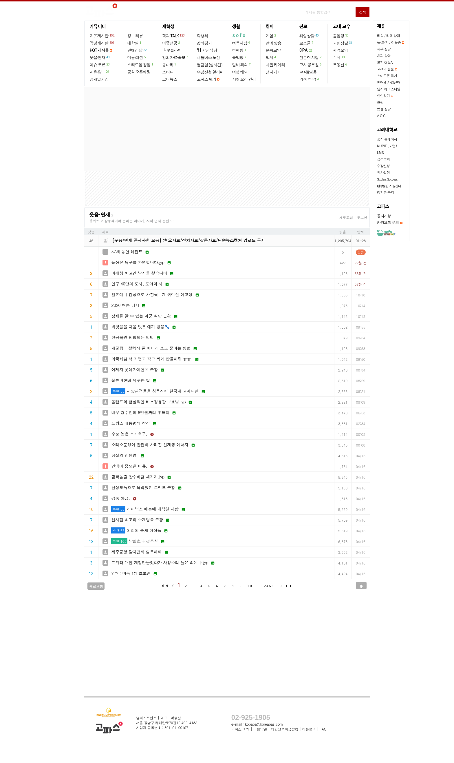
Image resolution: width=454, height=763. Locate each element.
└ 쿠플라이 (172, 50)
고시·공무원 (310, 64)
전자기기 (273, 72)
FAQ (323, 728)
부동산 (340, 64)
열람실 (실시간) (209, 65)
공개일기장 (99, 79)
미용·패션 (136, 57)
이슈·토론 (100, 64)
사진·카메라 (275, 65)
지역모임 (342, 50)
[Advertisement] (227, 129)
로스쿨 (306, 42)
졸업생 (341, 35)
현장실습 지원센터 (389, 186)
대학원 (134, 42)
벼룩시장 (241, 42)
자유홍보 (99, 71)
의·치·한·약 (309, 79)
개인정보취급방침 (284, 728)
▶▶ (289, 586)
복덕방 (239, 57)
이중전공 (171, 42)
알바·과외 (242, 64)
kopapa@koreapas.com (264, 724)
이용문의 (309, 728)
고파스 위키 (206, 79)
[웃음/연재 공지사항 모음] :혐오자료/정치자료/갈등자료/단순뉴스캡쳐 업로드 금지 (188, 240)
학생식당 (207, 50)
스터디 (167, 72)
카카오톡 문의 (388, 222)
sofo (239, 35)
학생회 (202, 36)
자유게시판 (102, 35)
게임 (271, 35)
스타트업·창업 (140, 64)
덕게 (271, 57)
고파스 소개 (240, 728)
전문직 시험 (310, 57)
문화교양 (273, 50)
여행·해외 (240, 72)
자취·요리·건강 (244, 79)
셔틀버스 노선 (208, 57)
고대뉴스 (169, 79)
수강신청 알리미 (210, 72)
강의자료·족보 (175, 57)
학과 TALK (173, 35)
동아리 (169, 64)
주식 (339, 57)
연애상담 (137, 50)
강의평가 (204, 43)
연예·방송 (273, 43)
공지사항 (384, 215)
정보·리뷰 (135, 36)
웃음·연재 (100, 57)
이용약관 (260, 728)
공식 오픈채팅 (139, 72)
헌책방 (239, 50)
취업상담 (309, 35)
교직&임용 (308, 72)
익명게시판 (102, 42)
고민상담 (343, 42)
